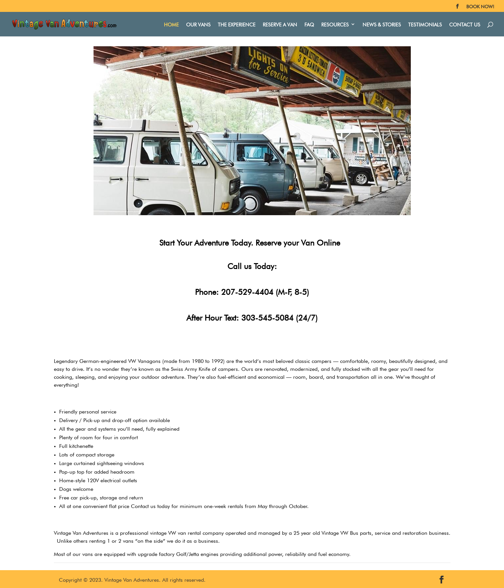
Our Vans (198, 24)
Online (328, 242)
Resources (335, 24)
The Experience (236, 24)
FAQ (309, 24)
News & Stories (382, 24)
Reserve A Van (280, 24)
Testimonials (425, 24)
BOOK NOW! (480, 6)
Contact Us (464, 24)
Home (171, 24)
